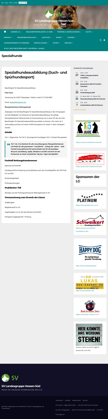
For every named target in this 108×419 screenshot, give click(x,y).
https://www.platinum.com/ (87, 205)
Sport (59, 37)
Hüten (56, 43)
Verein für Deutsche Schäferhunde (83, 410)
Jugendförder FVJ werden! (16, 43)
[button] (100, 40)
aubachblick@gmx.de (18, 102)
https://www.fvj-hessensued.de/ (89, 166)
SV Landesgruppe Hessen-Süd (54, 20)
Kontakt (67, 400)
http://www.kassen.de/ (85, 291)
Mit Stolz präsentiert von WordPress (14, 406)
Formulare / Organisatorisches (66, 405)
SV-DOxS (100, 410)
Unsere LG (15, 32)
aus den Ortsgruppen (63, 410)
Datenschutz (76, 400)
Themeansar (6, 408)
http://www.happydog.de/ (86, 266)
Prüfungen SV (60, 414)
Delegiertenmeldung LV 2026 (39, 32)
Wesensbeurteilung (26, 37)
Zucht (89, 32)
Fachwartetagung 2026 (87, 92)
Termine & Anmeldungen (68, 32)
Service (68, 43)
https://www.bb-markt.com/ (87, 314)
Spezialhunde (40, 43)
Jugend (71, 37)
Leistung (46, 37)
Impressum (59, 400)
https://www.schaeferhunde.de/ (89, 142)
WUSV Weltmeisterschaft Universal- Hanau (24, 48)
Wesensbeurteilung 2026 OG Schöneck (92, 99)
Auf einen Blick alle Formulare (88, 405)
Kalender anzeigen (80, 110)
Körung (7, 37)
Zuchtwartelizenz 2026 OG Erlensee (91, 105)
